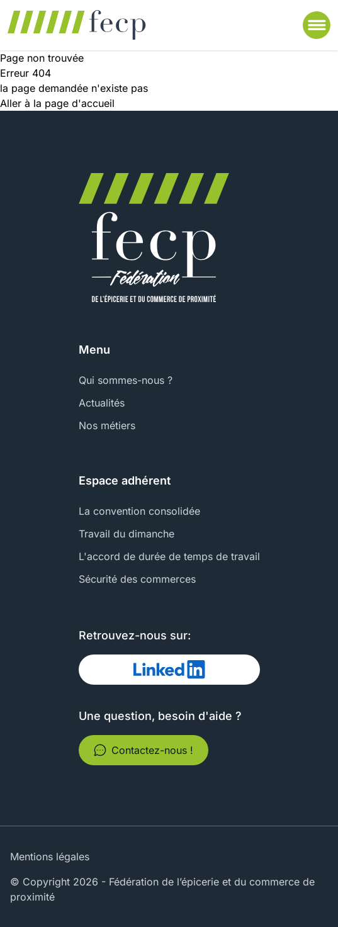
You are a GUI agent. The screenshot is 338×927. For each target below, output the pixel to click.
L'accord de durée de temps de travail (169, 556)
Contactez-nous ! (143, 750)
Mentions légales (49, 856)
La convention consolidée (139, 511)
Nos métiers (107, 425)
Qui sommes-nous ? (125, 380)
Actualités (102, 402)
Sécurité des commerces (137, 579)
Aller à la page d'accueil (57, 103)
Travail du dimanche (126, 533)
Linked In (115, 669)
